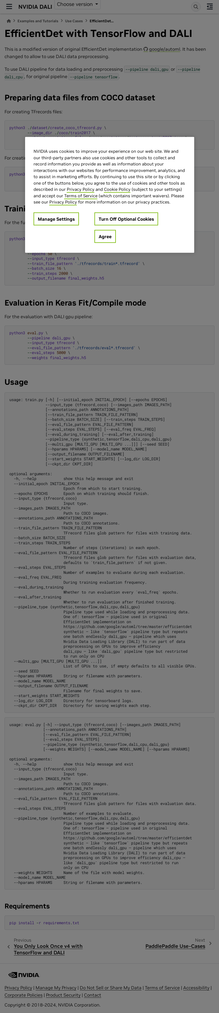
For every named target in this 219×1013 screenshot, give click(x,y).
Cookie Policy (117, 189)
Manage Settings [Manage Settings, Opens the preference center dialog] (56, 219)
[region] (109, 195)
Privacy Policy (80, 189)
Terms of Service (81, 195)
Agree (105, 236)
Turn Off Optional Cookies (126, 219)
